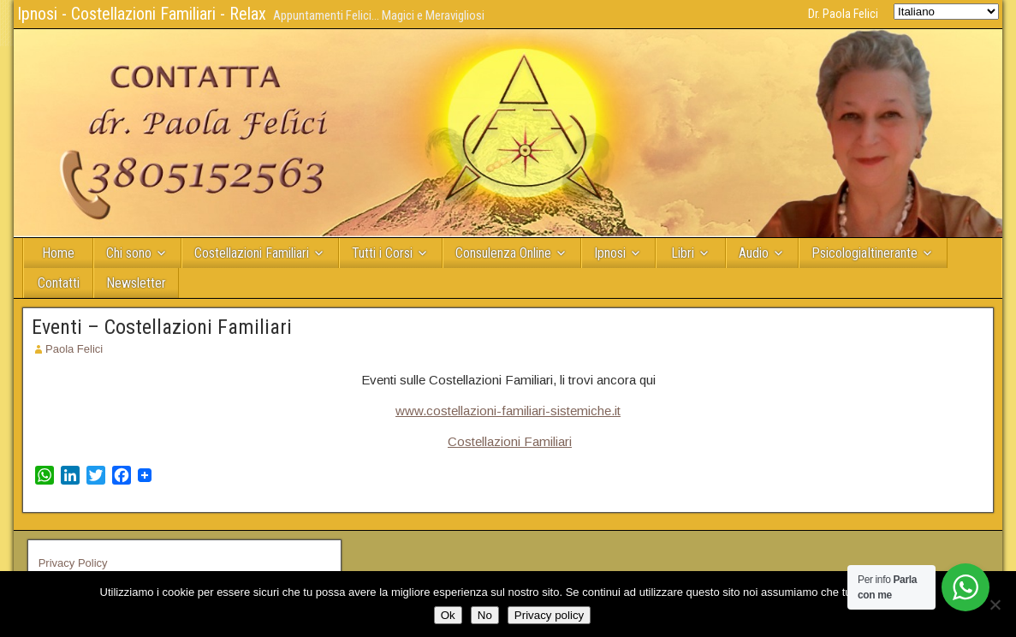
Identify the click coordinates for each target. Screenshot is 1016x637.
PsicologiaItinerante (864, 253)
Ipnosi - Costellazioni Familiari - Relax (141, 13)
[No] (994, 604)
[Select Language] (946, 11)
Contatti (59, 283)
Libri (682, 253)
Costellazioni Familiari (251, 253)
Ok (448, 615)
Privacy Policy (73, 563)
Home (58, 253)
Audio (754, 253)
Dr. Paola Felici (843, 14)
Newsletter (136, 283)
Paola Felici (74, 348)
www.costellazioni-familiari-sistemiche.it (508, 410)
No (485, 615)
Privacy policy (549, 615)
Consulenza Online (503, 253)
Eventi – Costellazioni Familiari (162, 327)
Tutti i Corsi (382, 253)
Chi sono (129, 253)
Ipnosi (610, 253)
